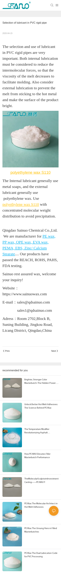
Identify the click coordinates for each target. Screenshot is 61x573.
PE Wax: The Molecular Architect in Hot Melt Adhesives (41, 505)
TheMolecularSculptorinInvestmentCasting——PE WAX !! (41, 481)
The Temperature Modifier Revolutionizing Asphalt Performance (36, 431)
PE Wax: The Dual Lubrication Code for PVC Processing (40, 555)
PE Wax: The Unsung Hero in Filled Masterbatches (40, 530)
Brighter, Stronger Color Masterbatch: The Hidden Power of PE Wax (41, 381)
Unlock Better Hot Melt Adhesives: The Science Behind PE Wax (41, 406)
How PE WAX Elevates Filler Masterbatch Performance (37, 456)
